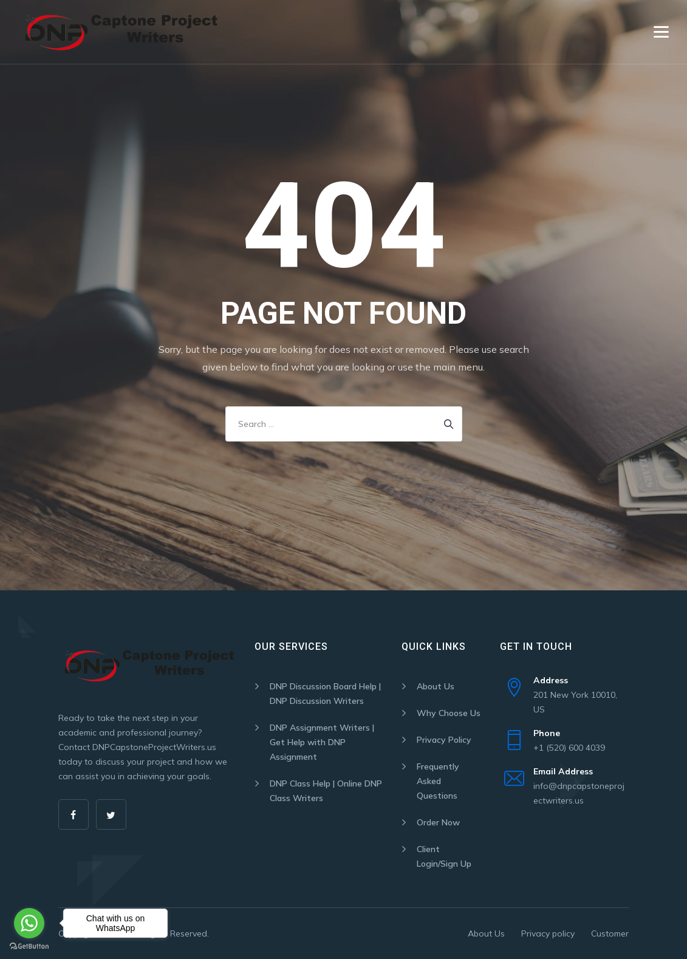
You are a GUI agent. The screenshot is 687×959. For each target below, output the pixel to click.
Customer (610, 933)
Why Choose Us (448, 713)
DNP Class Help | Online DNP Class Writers (326, 791)
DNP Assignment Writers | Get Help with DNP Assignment (322, 742)
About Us (435, 686)
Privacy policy (548, 933)
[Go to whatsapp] (29, 923)
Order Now (438, 822)
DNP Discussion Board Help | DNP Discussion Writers (325, 693)
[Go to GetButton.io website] (29, 946)
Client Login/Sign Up (444, 856)
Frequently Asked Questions (438, 781)
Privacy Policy (444, 739)
